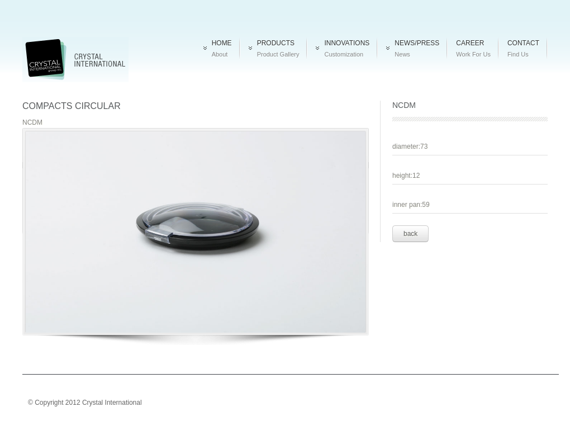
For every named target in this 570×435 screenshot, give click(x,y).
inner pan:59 (411, 205)
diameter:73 (410, 146)
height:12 (406, 175)
